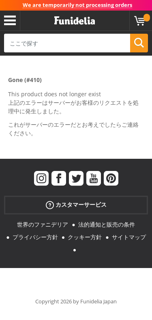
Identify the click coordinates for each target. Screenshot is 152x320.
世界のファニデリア (42, 224)
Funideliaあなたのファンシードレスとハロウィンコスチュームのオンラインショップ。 (74, 20)
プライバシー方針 (35, 237)
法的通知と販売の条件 (106, 224)
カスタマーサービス (76, 205)
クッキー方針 (85, 237)
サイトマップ (129, 237)
